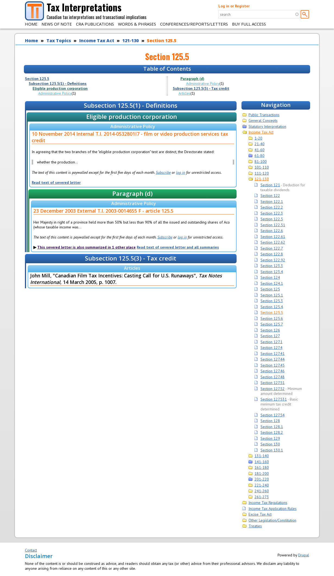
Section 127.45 (272, 365)
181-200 (262, 473)
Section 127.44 (272, 359)
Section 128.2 (271, 432)
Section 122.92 (272, 260)
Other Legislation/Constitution (272, 520)
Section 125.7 (271, 324)
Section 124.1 (271, 283)
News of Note (57, 24)
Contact (31, 550)
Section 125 (270, 289)
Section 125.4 (271, 306)
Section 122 (270, 195)
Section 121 (270, 184)
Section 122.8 (271, 254)
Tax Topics (58, 41)
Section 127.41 (272, 353)
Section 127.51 (272, 382)
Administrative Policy (55, 93)
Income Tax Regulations (268, 502)
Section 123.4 (271, 271)
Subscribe (163, 172)
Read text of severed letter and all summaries (178, 247)
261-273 (262, 496)
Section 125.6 (271, 318)
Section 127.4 (271, 347)
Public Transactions (264, 114)
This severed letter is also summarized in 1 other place (86, 247)
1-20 (258, 138)
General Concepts (263, 120)
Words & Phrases (137, 24)
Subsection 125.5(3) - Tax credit (201, 88)
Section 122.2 (271, 207)
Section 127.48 (272, 376)
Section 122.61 (272, 236)
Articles (184, 93)
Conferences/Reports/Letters (194, 24)
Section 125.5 (161, 41)
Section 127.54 (272, 415)
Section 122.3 (271, 213)
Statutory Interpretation (267, 126)
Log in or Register (234, 6)
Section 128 (270, 420)
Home (31, 24)
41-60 (260, 149)
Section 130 (270, 444)
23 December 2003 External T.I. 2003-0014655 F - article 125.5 (103, 211)
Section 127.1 (271, 341)
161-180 (262, 467)
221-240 (262, 485)
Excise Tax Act (260, 514)
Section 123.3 (271, 265)
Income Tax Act (96, 41)
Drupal (303, 555)
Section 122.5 (271, 218)
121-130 (130, 41)
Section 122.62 (272, 242)
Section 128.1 (271, 426)
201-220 (262, 479)
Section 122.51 (272, 224)
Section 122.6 (271, 230)
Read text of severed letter (56, 182)
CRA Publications (95, 24)
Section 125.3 (271, 300)
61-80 (260, 155)
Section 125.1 (271, 295)
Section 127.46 (272, 370)
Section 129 (270, 438)
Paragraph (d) (192, 78)
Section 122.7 (271, 248)
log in (180, 172)
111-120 (262, 173)
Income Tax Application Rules (273, 508)
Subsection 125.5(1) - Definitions (58, 83)
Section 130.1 (271, 450)
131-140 (262, 455)
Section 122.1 (271, 201)
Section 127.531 (273, 399)
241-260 (262, 490)
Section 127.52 (272, 388)
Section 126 (270, 330)
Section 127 (270, 335)
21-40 (260, 143)
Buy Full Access (249, 24)
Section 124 (270, 277)
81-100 (261, 161)
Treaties (255, 526)
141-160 (262, 461)
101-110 (262, 167)
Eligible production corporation (60, 88)
